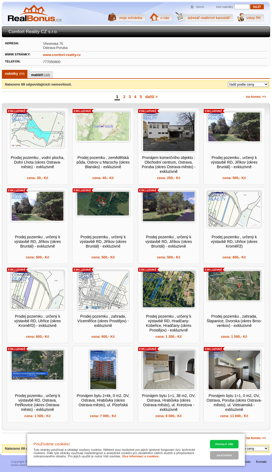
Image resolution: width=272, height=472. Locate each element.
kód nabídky (224, 6)
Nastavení (224, 455)
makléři (40, 75)
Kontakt (261, 461)
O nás (246, 461)
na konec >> (256, 97)
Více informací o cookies (140, 456)
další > (151, 97)
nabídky (14, 73)
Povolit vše (224, 444)
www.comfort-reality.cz (62, 55)
